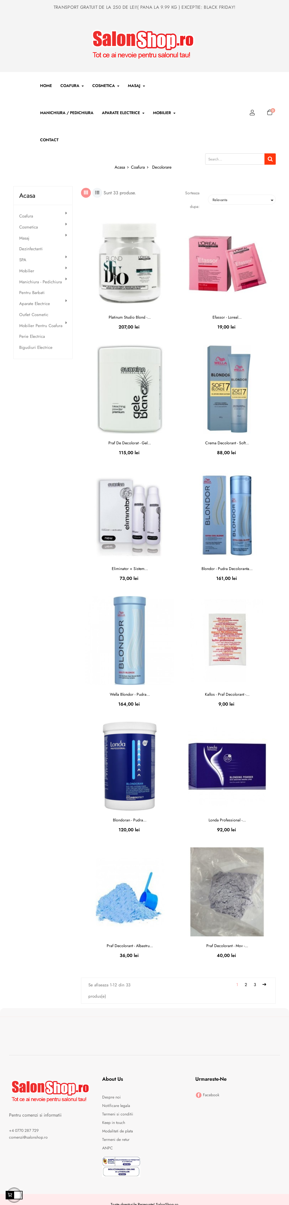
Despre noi (111, 1097)
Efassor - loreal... (227, 317)
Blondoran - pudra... (129, 820)
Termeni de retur (116, 1139)
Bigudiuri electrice (35, 347)
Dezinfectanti (31, 249)
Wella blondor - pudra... (130, 694)
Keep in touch (113, 1122)
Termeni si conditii (117, 1114)
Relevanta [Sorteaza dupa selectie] (244, 200)
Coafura (26, 216)
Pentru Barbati (32, 292)
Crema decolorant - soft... (227, 443)
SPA (22, 260)
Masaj (24, 238)
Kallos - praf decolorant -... (227, 694)
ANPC (107, 1148)
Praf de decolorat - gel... (129, 443)
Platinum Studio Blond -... (130, 317)
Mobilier (26, 271)
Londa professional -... (227, 820)
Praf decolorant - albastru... (130, 946)
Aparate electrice (34, 303)
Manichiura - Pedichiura (40, 282)
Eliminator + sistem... (130, 568)
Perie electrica (32, 336)
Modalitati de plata (117, 1131)
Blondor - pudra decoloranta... (227, 568)
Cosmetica (28, 227)
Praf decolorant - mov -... (227, 946)
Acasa (27, 195)
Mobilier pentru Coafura (40, 326)
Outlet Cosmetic (33, 314)
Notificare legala (116, 1105)
